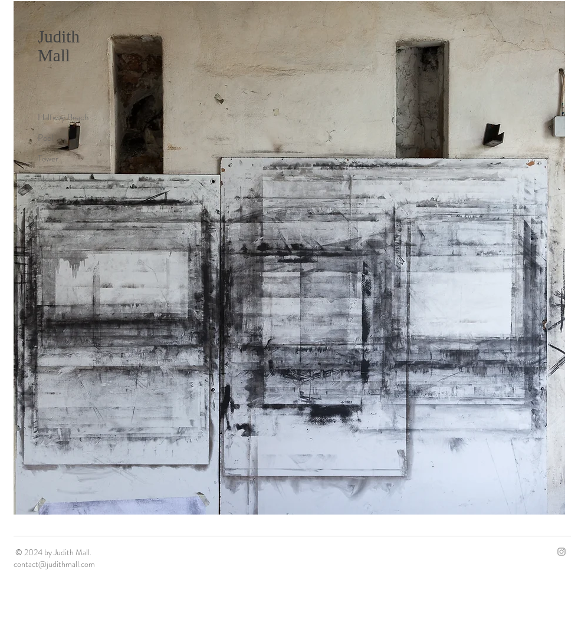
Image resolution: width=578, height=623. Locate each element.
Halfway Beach (63, 117)
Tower (48, 158)
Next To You (59, 179)
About (48, 220)
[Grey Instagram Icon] (561, 551)
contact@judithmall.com (54, 564)
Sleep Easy (56, 199)
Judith (59, 36)
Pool (45, 137)
